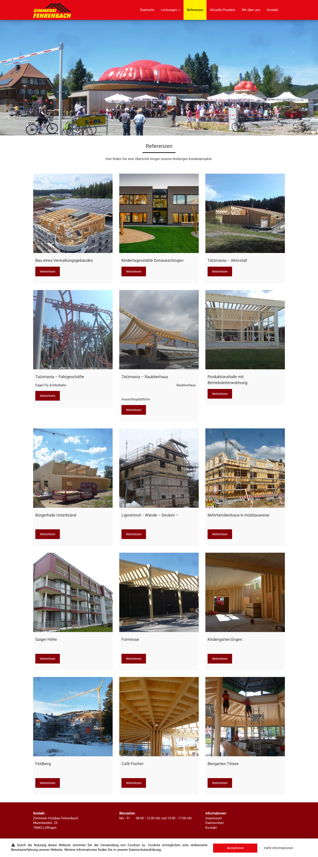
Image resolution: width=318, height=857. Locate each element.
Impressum (213, 818)
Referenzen (195, 10)
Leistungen (170, 10)
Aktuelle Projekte (222, 10)
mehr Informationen (278, 848)
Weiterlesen (47, 271)
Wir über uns (251, 10)
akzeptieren (235, 848)
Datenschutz (214, 823)
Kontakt (272, 10)
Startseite (147, 10)
